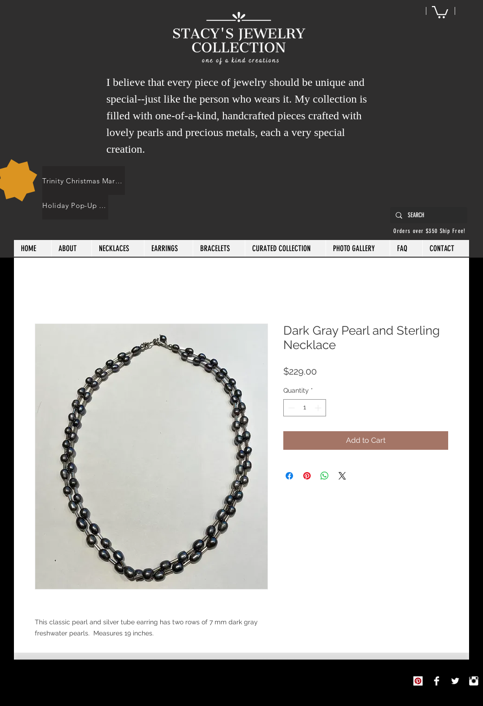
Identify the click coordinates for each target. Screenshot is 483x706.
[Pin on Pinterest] (307, 475)
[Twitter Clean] (455, 681)
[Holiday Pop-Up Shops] (75, 205)
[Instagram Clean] (473, 681)
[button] (440, 11)
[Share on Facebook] (289, 475)
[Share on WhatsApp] (324, 475)
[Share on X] (342, 475)
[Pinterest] (418, 681)
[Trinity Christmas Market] (83, 180)
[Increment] (319, 408)
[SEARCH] (428, 215)
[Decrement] (290, 408)
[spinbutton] (304, 408)
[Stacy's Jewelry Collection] (436, 681)
